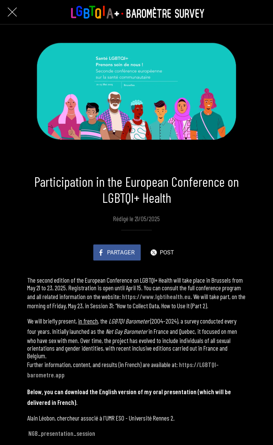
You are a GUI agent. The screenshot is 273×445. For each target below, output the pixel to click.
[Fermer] (12, 12)
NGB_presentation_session (61, 433)
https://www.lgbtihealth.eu (156, 296)
